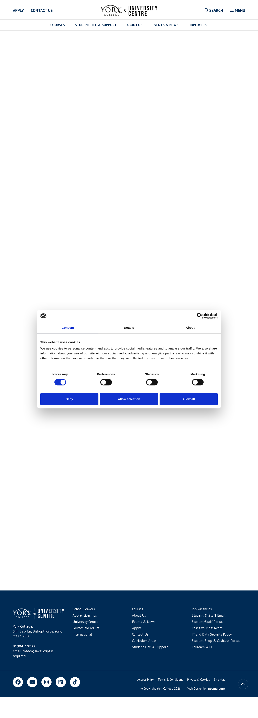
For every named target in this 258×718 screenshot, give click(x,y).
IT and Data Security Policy (212, 634)
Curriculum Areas (144, 640)
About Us (134, 25)
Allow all (188, 399)
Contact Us (42, 10)
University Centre (85, 621)
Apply (18, 10)
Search (214, 10)
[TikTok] (75, 682)
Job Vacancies (202, 609)
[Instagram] (46, 682)
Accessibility (145, 679)
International (82, 634)
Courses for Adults (86, 628)
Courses (57, 25)
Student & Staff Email (208, 615)
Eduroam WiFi (202, 647)
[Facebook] (18, 682)
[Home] (129, 10)
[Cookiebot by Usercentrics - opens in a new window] (200, 316)
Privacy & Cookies (198, 679)
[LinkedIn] (61, 682)
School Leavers (84, 609)
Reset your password (207, 628)
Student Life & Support (96, 25)
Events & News (165, 25)
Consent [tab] (68, 327)
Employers (198, 25)
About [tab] (190, 327)
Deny (69, 399)
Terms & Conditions (170, 679)
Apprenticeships (85, 615)
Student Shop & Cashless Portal (216, 640)
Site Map (219, 679)
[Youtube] (32, 682)
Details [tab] (129, 327)
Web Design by (206, 688)
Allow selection (129, 399)
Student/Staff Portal (207, 621)
